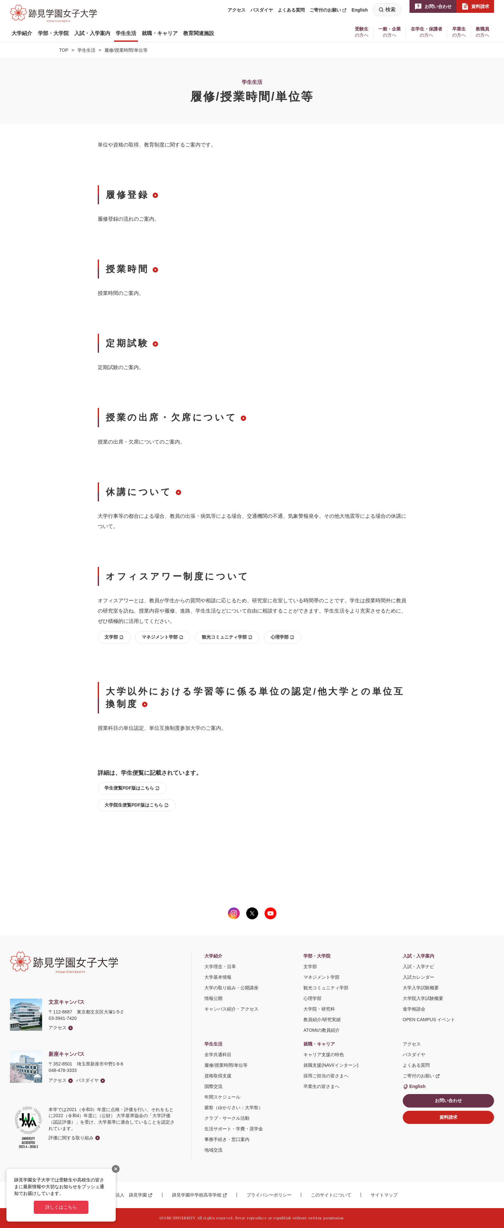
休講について (139, 492)
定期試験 (127, 343)
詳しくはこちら (61, 1207)
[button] (22, 33)
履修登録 (127, 195)
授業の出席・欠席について (171, 417)
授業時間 (127, 269)
